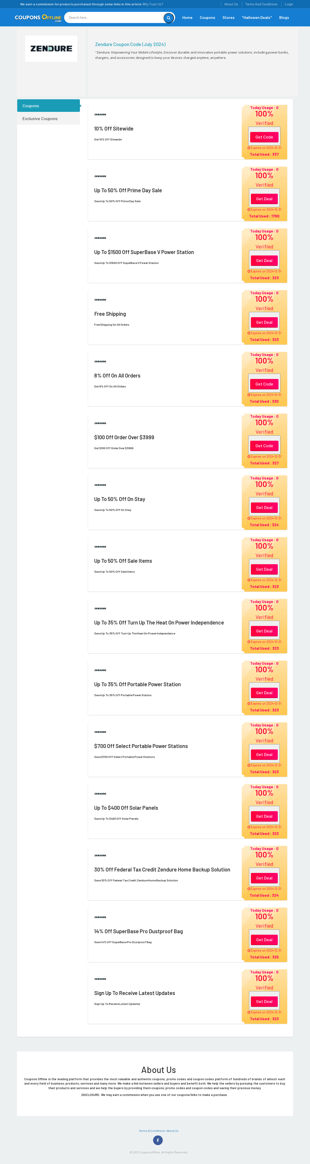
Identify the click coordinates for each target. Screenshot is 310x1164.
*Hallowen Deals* (257, 17)
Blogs (284, 17)
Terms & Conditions (152, 1130)
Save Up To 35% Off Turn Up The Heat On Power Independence (134, 633)
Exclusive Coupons (40, 118)
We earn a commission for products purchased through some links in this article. (81, 4)
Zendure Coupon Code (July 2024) (130, 44)
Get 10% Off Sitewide (108, 139)
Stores (229, 17)
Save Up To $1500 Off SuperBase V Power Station (126, 262)
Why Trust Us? (152, 4)
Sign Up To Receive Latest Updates (117, 1003)
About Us (231, 4)
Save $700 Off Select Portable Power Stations (124, 756)
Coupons (207, 17)
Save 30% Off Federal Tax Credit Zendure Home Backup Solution (136, 880)
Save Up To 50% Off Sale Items (114, 571)
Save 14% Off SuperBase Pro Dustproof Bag (123, 942)
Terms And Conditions (261, 4)
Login (289, 4)
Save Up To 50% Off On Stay (112, 509)
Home (187, 17)
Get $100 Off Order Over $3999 (113, 448)
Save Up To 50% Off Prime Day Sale (117, 201)
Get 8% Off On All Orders (110, 386)
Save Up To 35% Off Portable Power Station (123, 695)
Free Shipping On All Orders (111, 324)
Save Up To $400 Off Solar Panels (116, 818)
